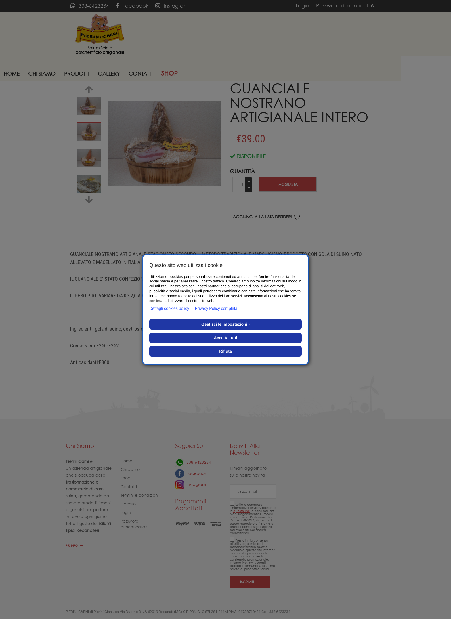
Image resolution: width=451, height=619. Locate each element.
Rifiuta (225, 351)
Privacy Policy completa (216, 308)
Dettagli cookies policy (169, 308)
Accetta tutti (225, 337)
